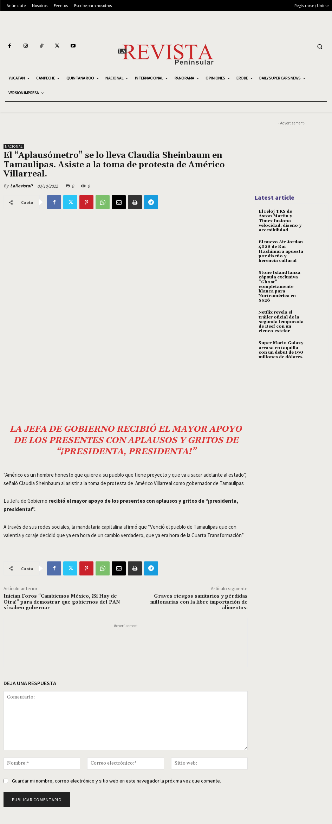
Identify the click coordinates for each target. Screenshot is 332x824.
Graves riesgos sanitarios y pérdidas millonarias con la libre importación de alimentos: (199, 602)
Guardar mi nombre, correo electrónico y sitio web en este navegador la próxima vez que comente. (116, 781)
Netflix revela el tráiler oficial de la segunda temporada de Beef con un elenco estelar (281, 322)
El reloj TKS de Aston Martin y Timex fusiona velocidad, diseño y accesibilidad (280, 221)
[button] (319, 46)
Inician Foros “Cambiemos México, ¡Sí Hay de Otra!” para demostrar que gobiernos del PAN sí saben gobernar (62, 602)
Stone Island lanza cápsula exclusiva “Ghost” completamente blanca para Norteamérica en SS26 (279, 286)
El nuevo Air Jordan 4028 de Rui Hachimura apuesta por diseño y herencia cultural (281, 251)
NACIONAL (14, 146)
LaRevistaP (21, 186)
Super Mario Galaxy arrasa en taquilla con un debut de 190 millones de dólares (281, 350)
